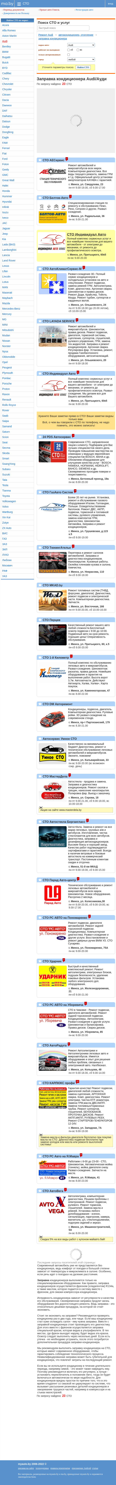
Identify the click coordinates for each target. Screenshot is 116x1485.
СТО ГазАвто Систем (57, 492)
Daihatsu (7, 116)
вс (81, 49)
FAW (5, 142)
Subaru (6, 469)
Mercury (7, 314)
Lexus (5, 265)
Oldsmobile (8, 356)
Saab (5, 415)
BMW (5, 51)
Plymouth (7, 372)
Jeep (5, 233)
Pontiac (6, 378)
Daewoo (7, 105)
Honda (6, 190)
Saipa (5, 421)
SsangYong (8, 463)
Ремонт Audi (45, 34)
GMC (5, 174)
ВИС (5, 533)
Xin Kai (6, 517)
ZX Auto (6, 528)
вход (110, 3)
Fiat (4, 153)
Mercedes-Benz (11, 308)
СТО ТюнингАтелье (56, 547)
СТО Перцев (51, 620)
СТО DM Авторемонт (57, 704)
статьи (95, 1468)
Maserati (7, 292)
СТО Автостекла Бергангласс (63, 821)
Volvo (5, 506)
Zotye (5, 522)
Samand (7, 426)
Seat (5, 442)
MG (4, 319)
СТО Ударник (51, 961)
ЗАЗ (4, 544)
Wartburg (7, 511)
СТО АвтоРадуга (54, 1045)
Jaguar (6, 228)
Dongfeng (7, 132)
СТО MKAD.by (52, 585)
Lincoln (6, 276)
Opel (5, 362)
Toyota (6, 495)
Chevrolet (7, 83)
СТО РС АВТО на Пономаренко (64, 917)
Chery (5, 78)
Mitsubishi (8, 330)
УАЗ (4, 576)
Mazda (6, 303)
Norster (6, 346)
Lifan (5, 271)
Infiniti (5, 207)
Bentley (6, 46)
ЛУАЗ (5, 554)
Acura (5, 25)
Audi (4, 41)
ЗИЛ (4, 549)
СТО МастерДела (54, 776)
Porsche (7, 383)
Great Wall (8, 180)
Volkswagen (9, 501)
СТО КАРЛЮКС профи (58, 1083)
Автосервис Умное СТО (59, 738)
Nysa (5, 351)
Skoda (6, 453)
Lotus (5, 281)
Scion (5, 437)
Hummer (7, 196)
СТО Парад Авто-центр (59, 880)
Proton (6, 388)
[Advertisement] (58, 1427)
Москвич (7, 565)
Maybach (7, 297)
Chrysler (7, 89)
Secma (6, 447)
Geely (5, 169)
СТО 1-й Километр (55, 657)
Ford (5, 158)
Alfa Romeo (9, 30)
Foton (5, 164)
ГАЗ (4, 538)
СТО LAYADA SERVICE (58, 321)
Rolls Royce (9, 404)
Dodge (6, 126)
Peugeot (7, 367)
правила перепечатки (60, 1468)
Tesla (5, 485)
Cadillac (6, 73)
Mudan (6, 335)
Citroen (6, 94)
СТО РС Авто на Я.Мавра (60, 1156)
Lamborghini (9, 249)
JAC (4, 223)
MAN (5, 287)
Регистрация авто (83, 9)
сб (71, 49)
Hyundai (7, 201)
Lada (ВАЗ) (8, 244)
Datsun (6, 121)
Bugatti (6, 57)
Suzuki (6, 474)
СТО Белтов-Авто (55, 197)
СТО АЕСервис (53, 160)
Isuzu (5, 212)
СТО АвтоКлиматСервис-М (61, 268)
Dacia (5, 100)
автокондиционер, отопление (76, 34)
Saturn (6, 431)
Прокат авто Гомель (48, 9)
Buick (5, 62)
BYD (5, 67)
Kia (4, 239)
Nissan (6, 340)
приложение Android (81, 1468)
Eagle (5, 137)
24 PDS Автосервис (56, 437)
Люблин (7, 560)
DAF (4, 110)
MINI (5, 324)
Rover (5, 410)
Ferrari (6, 148)
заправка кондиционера (52, 38)
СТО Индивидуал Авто (59, 373)
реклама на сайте (26, 1468)
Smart (5, 458)
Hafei (5, 185)
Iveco (5, 217)
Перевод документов (13, 9)
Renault (6, 399)
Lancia (6, 255)
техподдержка (42, 1468)
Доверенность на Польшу (15, 13)
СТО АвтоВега (52, 1191)
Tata (4, 479)
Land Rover (8, 260)
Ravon (6, 394)
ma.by (7, 3)
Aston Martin (9, 35)
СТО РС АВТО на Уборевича (62, 1004)
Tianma (6, 490)
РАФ (4, 570)
